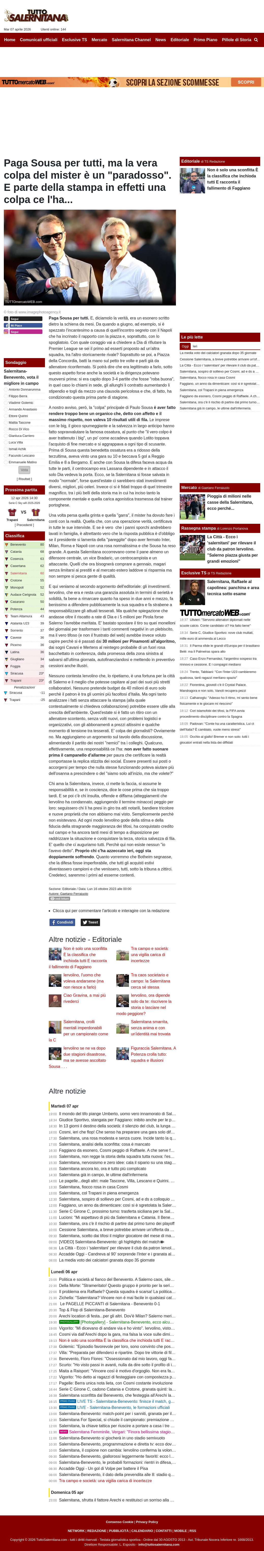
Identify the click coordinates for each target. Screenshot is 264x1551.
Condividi (62, 922)
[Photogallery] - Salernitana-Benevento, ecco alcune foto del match (130, 1322)
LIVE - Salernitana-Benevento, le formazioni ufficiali (114, 1407)
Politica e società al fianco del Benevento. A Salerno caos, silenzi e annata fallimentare (137, 1279)
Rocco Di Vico (19, 429)
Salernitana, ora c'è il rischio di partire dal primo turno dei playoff (117, 1223)
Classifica (14, 536)
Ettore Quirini (18, 416)
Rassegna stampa (198, 528)
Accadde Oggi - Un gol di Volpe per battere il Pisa (103, 1468)
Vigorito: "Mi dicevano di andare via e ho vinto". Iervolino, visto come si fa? (126, 1328)
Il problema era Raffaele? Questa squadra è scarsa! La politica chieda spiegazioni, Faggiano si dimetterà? (154, 1291)
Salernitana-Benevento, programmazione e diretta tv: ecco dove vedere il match (131, 1444)
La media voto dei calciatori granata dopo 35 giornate (107, 1260)
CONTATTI (164, 1531)
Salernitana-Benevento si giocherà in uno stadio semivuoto (112, 1438)
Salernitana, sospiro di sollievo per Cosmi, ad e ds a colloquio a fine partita (126, 1199)
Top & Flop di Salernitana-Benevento (92, 1310)
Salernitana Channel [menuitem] (131, 40)
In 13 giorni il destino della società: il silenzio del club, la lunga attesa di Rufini (129, 1126)
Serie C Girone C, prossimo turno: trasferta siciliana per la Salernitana (122, 1211)
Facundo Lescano (22, 455)
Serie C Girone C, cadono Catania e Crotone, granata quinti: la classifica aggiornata (134, 1389)
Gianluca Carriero (21, 436)
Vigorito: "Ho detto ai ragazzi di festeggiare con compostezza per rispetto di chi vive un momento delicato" (154, 1377)
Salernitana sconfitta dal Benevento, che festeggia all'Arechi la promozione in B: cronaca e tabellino (148, 1395)
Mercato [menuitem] (99, 40)
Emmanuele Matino (23, 462)
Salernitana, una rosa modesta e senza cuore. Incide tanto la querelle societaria (131, 1138)
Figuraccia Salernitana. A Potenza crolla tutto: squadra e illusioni (153, 1054)
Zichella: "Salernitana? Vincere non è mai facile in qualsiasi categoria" (122, 1298)
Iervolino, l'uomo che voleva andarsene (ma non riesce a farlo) (83, 981)
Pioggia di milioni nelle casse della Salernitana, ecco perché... (230, 502)
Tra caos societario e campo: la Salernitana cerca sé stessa (150, 981)
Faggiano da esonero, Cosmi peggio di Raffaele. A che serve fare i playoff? (126, 1150)
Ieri (195, 346)
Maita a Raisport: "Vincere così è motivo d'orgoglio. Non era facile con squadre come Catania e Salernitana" (156, 1371)
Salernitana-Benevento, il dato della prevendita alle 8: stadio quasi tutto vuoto (128, 1474)
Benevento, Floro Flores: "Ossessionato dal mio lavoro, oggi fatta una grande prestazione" (140, 1359)
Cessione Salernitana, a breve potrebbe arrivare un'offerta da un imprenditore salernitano (139, 1229)
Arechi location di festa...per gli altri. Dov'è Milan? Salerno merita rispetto (124, 1316)
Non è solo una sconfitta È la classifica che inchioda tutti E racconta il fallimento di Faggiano (141, 1340)
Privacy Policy (147, 1522)
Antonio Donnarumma (24, 389)
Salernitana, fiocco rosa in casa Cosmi (93, 1187)
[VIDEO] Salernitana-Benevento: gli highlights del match (109, 1242)
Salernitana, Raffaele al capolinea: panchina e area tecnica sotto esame (233, 587)
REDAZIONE (96, 1531)
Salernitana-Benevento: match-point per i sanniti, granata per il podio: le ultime (129, 1413)
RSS (193, 1531)
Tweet (90, 922)
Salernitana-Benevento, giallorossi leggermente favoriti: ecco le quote (121, 1456)
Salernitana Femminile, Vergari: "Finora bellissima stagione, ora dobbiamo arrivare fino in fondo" (150, 1432)
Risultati (24, 479)
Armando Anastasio (23, 409)
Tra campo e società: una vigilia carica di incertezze (150, 954)
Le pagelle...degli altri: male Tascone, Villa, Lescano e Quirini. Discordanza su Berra (134, 1181)
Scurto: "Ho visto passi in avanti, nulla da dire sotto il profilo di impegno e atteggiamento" (138, 1365)
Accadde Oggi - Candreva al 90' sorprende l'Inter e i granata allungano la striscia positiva (139, 1254)
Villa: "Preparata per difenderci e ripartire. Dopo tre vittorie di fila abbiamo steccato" (133, 1352)
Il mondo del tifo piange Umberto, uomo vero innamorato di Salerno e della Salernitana (137, 1114)
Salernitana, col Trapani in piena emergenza (99, 1193)
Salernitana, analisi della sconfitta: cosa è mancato (104, 1144)
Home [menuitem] (9, 40)
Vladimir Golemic (21, 403)
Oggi (185, 346)
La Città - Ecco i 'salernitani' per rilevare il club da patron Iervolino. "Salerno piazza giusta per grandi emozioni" (158, 1248)
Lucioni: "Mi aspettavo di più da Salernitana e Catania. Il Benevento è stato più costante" (138, 1217)
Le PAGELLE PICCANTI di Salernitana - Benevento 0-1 (109, 1304)
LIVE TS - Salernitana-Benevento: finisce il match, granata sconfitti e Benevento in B (144, 1401)
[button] (24, 470)
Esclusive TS (193, 573)
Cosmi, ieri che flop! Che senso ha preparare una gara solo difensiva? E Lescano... (134, 1132)
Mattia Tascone (20, 422)
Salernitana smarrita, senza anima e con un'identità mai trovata (151, 1028)
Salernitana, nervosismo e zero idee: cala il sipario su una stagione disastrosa (129, 1162)
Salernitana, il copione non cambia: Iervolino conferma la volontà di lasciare (127, 1450)
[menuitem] (256, 40)
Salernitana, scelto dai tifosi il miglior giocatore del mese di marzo (118, 1236)
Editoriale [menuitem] (180, 40)
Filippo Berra (18, 396)
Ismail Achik (17, 449)
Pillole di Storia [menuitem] (236, 40)
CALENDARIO (142, 1531)
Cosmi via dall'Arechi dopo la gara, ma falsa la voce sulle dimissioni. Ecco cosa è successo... (142, 1334)
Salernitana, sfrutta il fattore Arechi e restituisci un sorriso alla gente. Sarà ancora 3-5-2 (137, 1500)
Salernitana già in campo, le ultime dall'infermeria (103, 1175)
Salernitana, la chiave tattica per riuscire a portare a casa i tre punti (119, 1426)
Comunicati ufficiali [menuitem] (39, 40)
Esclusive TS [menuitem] (74, 40)
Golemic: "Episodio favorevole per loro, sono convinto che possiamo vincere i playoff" (135, 1346)
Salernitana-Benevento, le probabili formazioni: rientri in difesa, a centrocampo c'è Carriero (140, 1462)
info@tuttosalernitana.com (158, 1544)
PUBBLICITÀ (119, 1531)
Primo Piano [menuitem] (205, 40)
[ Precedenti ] (24, 525)
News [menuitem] (160, 40)
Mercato (189, 487)
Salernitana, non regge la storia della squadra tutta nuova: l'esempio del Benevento (134, 1156)
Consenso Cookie (119, 1522)
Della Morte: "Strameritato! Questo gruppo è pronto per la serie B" (118, 1285)
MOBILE (180, 1531)
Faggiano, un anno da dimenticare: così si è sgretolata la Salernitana (121, 1205)
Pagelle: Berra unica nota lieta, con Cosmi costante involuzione (116, 1383)
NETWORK (76, 1531)
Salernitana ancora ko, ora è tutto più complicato (102, 1168)
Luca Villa (16, 442)
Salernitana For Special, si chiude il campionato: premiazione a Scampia (124, 1420)
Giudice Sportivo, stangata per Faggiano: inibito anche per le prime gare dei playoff (133, 1120)
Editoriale (69, 889)
